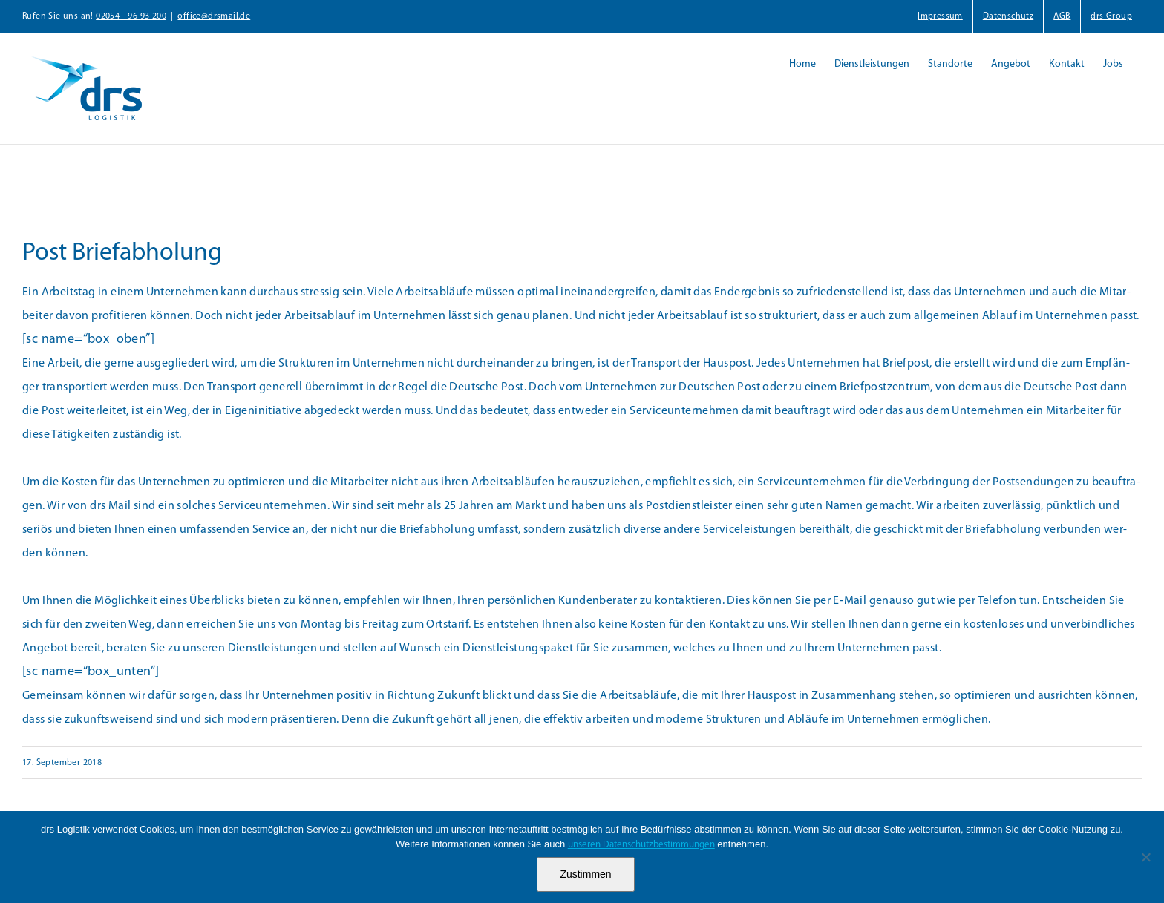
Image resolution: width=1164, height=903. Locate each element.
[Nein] (1145, 857)
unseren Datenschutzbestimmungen (641, 845)
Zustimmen (585, 874)
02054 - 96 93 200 (131, 16)
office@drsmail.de (213, 16)
